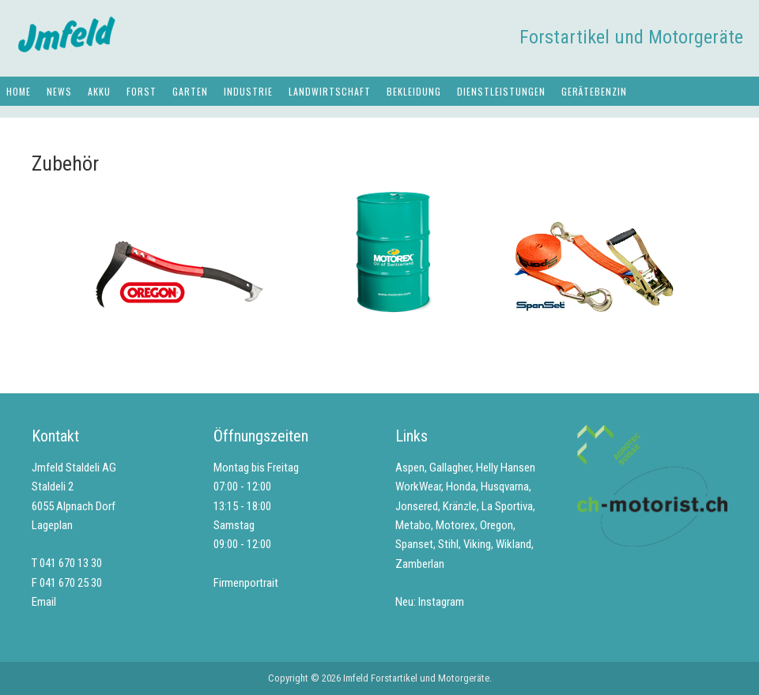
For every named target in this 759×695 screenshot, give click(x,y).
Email (44, 602)
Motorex (455, 525)
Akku (99, 91)
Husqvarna (505, 486)
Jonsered (416, 506)
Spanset (414, 544)
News (59, 91)
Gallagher (450, 467)
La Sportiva (507, 506)
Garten (190, 91)
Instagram (441, 602)
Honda (461, 486)
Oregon (496, 525)
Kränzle (460, 506)
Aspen (410, 467)
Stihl (448, 544)
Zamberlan (419, 564)
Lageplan (52, 525)
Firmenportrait (245, 583)
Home (18, 91)
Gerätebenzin (594, 91)
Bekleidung (414, 91)
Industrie (248, 91)
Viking (477, 544)
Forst (141, 91)
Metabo (413, 525)
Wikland (513, 544)
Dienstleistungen (501, 91)
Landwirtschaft (330, 91)
